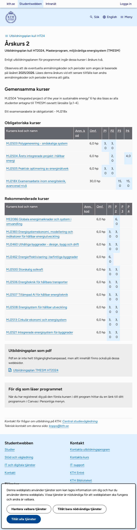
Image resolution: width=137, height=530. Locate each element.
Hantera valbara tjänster (28, 509)
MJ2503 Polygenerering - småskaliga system (37, 143)
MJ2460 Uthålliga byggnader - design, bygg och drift (42, 244)
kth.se (11, 4)
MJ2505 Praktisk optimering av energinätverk (37, 168)
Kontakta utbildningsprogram (90, 449)
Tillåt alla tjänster (23, 519)
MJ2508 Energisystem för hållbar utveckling (36, 307)
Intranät (51, 4)
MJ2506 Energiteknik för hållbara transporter (37, 282)
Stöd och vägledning (19, 457)
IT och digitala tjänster (20, 465)
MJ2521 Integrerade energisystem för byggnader (39, 332)
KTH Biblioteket (81, 480)
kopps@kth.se (59, 426)
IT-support (77, 465)
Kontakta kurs (79, 457)
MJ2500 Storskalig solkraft (24, 269)
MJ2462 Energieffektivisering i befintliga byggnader (42, 257)
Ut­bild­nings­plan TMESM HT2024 (35, 370)
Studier (10, 449)
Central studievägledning (80, 421)
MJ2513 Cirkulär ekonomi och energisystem (36, 320)
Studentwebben (30, 4)
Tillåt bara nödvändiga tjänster (80, 509)
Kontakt (10, 473)
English (112, 17)
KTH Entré (77, 473)
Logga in (126, 4)
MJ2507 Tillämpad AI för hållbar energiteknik (37, 294)
